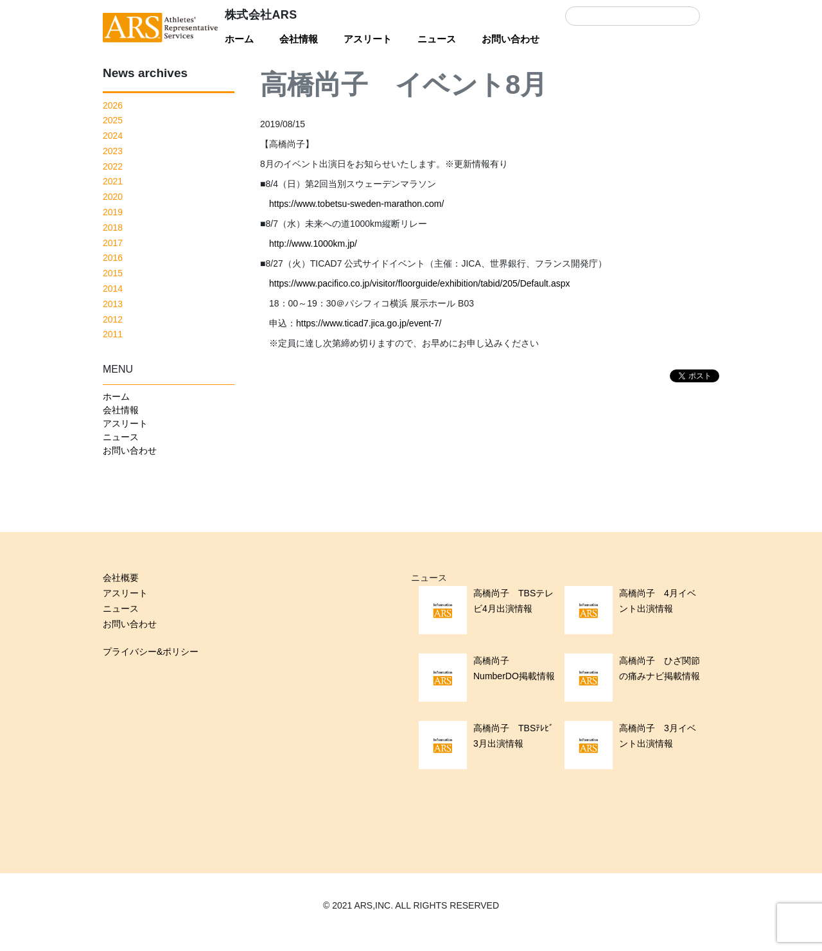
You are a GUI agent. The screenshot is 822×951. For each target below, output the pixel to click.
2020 (113, 196)
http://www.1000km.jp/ (313, 243)
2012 (113, 319)
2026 (113, 105)
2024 (113, 135)
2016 (113, 258)
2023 (113, 151)
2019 (113, 212)
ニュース (436, 38)
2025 (113, 120)
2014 (113, 288)
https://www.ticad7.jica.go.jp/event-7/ (368, 323)
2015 (113, 273)
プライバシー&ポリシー (150, 651)
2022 (113, 166)
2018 (113, 227)
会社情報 (298, 38)
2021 (113, 181)
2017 (113, 243)
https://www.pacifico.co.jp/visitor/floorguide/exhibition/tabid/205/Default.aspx (419, 283)
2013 (113, 304)
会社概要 (121, 578)
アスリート (368, 38)
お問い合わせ (510, 38)
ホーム (239, 38)
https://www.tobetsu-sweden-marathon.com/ (356, 204)
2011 (113, 334)
